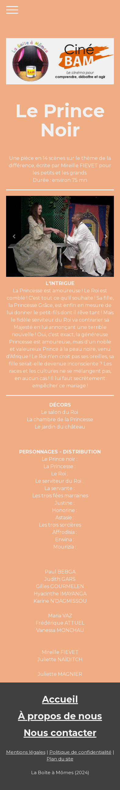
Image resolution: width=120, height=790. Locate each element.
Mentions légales (25, 752)
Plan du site (60, 759)
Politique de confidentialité (80, 752)
